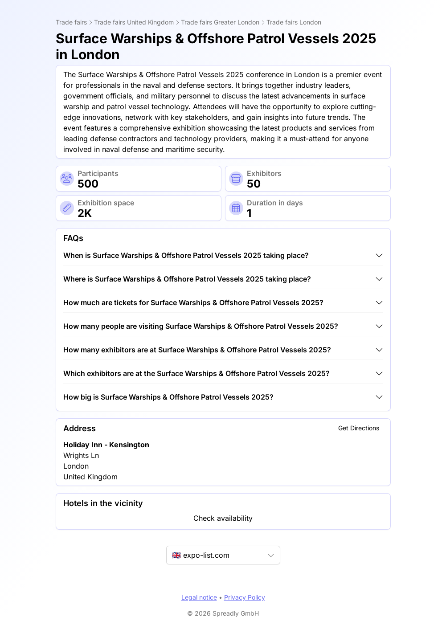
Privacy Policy (244, 597)
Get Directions (358, 428)
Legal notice (199, 597)
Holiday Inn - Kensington (106, 444)
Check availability (223, 518)
